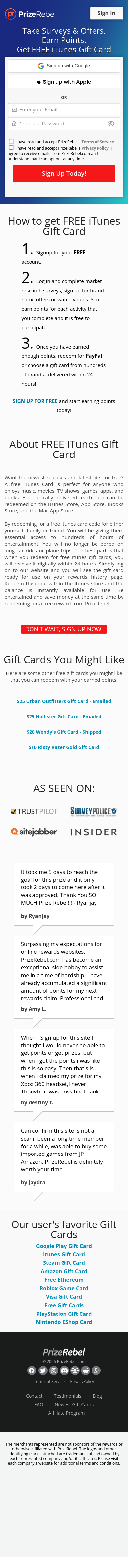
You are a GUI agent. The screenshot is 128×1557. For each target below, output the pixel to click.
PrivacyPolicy (82, 1381)
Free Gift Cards (64, 1305)
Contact (34, 1396)
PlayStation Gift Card (64, 1313)
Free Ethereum (64, 1279)
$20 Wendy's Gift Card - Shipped (64, 732)
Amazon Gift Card (64, 1271)
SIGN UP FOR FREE (35, 401)
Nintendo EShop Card (64, 1322)
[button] (64, 66)
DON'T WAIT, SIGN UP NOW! (64, 629)
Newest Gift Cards (74, 1404)
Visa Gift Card (64, 1296)
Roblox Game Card (64, 1288)
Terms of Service (98, 142)
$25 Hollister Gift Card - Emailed (64, 716)
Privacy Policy (95, 148)
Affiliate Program (66, 1413)
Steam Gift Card (64, 1262)
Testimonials (67, 1396)
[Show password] (111, 124)
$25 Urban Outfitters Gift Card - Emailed (64, 701)
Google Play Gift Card (64, 1246)
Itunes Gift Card (64, 1254)
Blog (97, 1396)
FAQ (38, 1404)
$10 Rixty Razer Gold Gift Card (64, 747)
